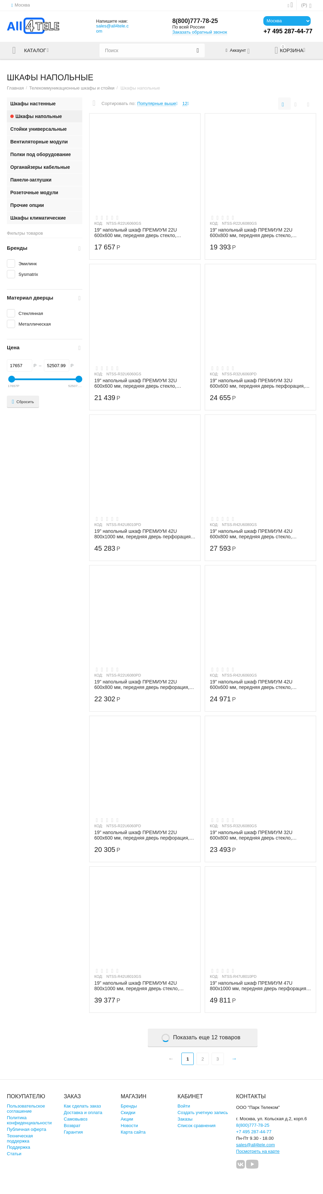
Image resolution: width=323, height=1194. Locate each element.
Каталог (35, 50)
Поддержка (18, 1147)
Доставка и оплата (83, 1112)
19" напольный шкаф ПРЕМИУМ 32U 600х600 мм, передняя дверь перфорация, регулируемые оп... (257, 383)
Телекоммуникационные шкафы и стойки (72, 88)
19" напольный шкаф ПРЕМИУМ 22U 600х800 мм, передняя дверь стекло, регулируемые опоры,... (251, 232)
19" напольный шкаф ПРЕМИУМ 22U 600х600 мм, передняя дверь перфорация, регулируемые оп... (142, 835)
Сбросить (23, 401)
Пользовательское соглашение (26, 1108)
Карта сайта (133, 1132)
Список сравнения (197, 1125)
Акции (127, 1119)
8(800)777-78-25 (195, 21)
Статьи (14, 1153)
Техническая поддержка (20, 1138)
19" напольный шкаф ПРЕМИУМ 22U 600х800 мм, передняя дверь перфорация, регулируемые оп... (142, 684)
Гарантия (73, 1132)
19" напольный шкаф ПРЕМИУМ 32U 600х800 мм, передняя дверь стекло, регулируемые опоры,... (251, 835)
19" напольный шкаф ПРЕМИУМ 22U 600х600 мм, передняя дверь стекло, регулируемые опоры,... (135, 232)
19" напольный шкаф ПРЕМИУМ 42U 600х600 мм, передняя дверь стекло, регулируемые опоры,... (251, 684)
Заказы (185, 1119)
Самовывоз (75, 1119)
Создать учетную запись (203, 1112)
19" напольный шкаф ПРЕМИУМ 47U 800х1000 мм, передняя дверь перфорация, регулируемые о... (259, 985)
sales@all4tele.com (112, 28)
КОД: (98, 223)
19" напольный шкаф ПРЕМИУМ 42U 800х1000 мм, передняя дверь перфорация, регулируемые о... (143, 533)
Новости (129, 1125)
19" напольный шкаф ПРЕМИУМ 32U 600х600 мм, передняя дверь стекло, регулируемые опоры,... (135, 383)
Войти (184, 1106)
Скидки (128, 1112)
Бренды (129, 1106)
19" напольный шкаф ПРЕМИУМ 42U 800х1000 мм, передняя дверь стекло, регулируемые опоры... (136, 985)
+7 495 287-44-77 (254, 1131)
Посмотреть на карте (258, 1151)
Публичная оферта (26, 1129)
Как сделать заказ (82, 1106)
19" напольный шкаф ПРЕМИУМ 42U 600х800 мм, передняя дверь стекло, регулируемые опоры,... (251, 533)
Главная (15, 88)
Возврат (72, 1125)
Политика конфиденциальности (29, 1120)
